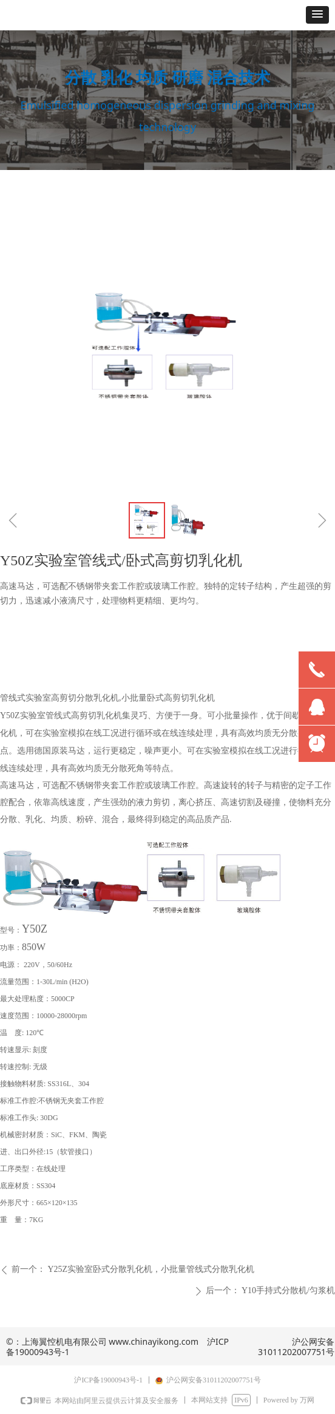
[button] (317, 15)
